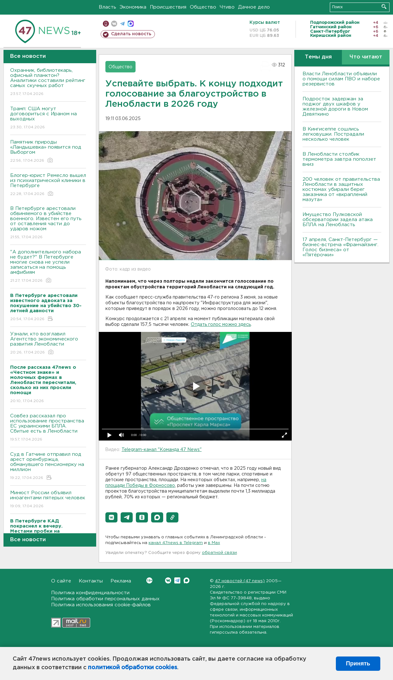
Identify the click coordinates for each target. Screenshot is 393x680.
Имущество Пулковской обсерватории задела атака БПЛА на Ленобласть (338, 219)
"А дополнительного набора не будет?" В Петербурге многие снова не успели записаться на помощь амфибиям (48, 266)
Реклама (120, 581)
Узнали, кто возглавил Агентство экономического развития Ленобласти (48, 343)
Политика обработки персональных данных (105, 599)
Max (186, 580)
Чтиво (227, 7)
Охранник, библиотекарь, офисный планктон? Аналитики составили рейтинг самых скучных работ (48, 82)
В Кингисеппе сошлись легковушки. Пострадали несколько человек (333, 134)
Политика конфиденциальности (90, 593)
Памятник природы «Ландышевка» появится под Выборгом (48, 151)
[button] (111, 517)
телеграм (122, 24)
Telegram (177, 580)
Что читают (366, 57)
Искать (384, 6)
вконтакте (114, 24)
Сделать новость (131, 34)
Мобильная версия (106, 24)
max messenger (131, 24)
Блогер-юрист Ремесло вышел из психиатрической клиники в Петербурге (48, 185)
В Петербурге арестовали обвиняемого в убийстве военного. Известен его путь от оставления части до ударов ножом (48, 223)
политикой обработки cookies (132, 667)
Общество (203, 7)
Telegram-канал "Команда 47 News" (162, 450)
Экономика (133, 7)
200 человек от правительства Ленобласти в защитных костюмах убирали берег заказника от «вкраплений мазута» (341, 189)
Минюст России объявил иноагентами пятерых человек (48, 500)
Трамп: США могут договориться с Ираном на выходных (48, 118)
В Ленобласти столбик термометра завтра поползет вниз (339, 159)
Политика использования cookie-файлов (101, 605)
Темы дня (318, 57)
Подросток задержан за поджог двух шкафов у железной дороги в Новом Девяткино (335, 106)
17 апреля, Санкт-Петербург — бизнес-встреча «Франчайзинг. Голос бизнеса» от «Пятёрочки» (340, 247)
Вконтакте (149, 580)
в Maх (214, 543)
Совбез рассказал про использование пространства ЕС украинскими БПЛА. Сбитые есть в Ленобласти (48, 428)
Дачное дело (254, 7)
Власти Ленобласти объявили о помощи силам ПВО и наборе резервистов (341, 79)
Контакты (91, 581)
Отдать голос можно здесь (221, 325)
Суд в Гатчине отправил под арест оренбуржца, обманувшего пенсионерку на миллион (48, 466)
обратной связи (219, 553)
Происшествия (168, 7)
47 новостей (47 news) (240, 581)
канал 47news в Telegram (176, 543)
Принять (358, 663)
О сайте (61, 581)
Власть (107, 7)
